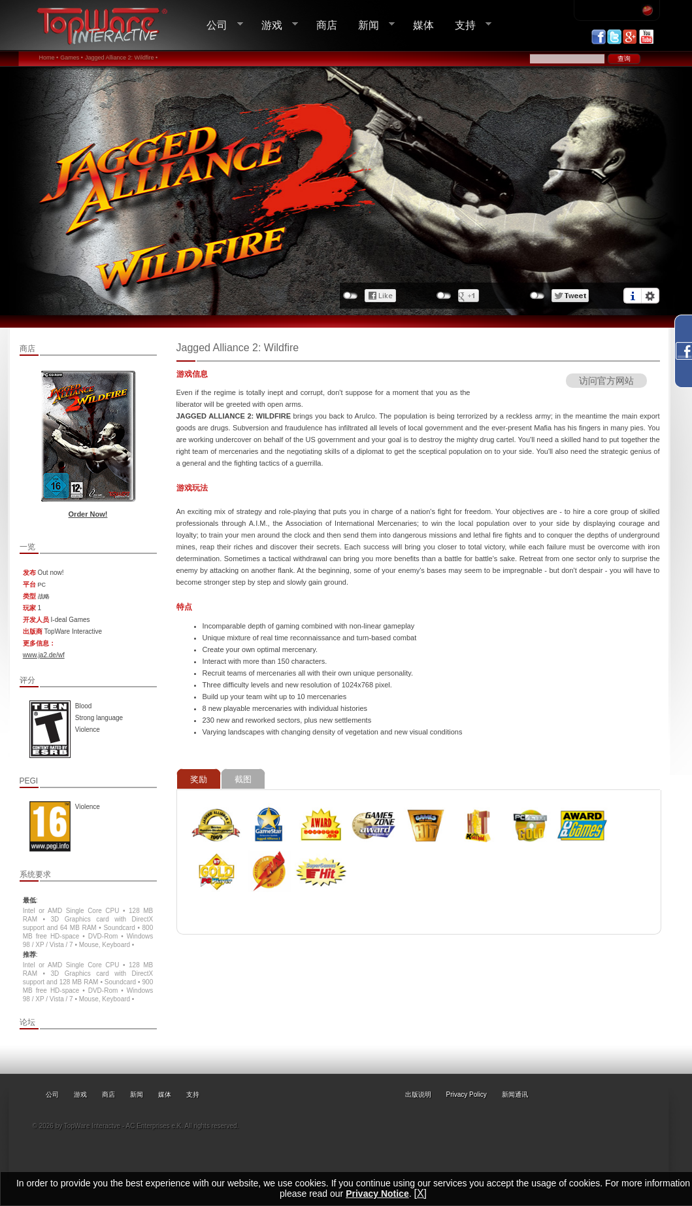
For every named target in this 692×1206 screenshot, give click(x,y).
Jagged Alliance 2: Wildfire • (121, 57)
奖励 (198, 779)
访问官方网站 (606, 380)
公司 (219, 25)
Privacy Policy (466, 1094)
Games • (71, 57)
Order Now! (88, 514)
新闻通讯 (515, 1094)
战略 (44, 596)
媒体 (423, 25)
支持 (467, 25)
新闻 (371, 25)
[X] (420, 1193)
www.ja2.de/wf (44, 655)
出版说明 (418, 1094)
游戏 (274, 25)
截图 (243, 779)
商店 (326, 25)
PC (42, 584)
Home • (49, 57)
